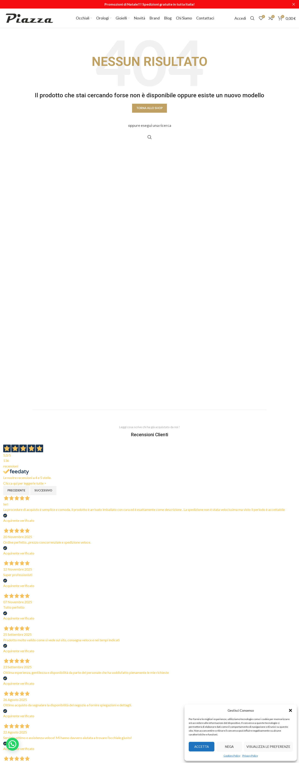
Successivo (43, 490)
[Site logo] (29, 18)
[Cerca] (252, 18)
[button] (290, 710)
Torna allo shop (149, 108)
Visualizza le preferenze (268, 746)
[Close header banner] (293, 4)
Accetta (201, 746)
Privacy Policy (250, 755)
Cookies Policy (232, 755)
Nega (229, 746)
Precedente (16, 490)
